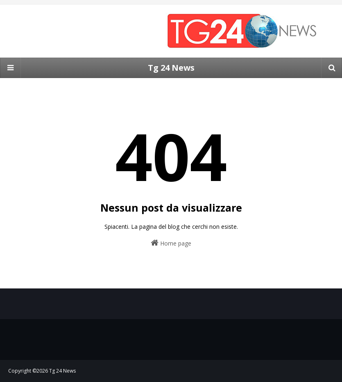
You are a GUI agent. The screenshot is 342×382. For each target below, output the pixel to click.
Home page (171, 243)
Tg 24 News (171, 67)
